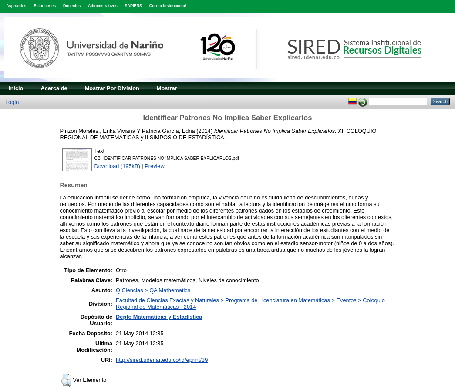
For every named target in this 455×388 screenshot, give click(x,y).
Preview (155, 166)
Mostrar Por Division (112, 88)
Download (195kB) (117, 166)
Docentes (72, 5)
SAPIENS (133, 5)
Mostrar (167, 88)
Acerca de (53, 88)
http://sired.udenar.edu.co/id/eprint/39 (162, 360)
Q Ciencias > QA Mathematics (153, 290)
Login (12, 102)
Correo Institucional (167, 5)
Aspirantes (16, 5)
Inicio (16, 88)
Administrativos (103, 5)
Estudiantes (45, 5)
